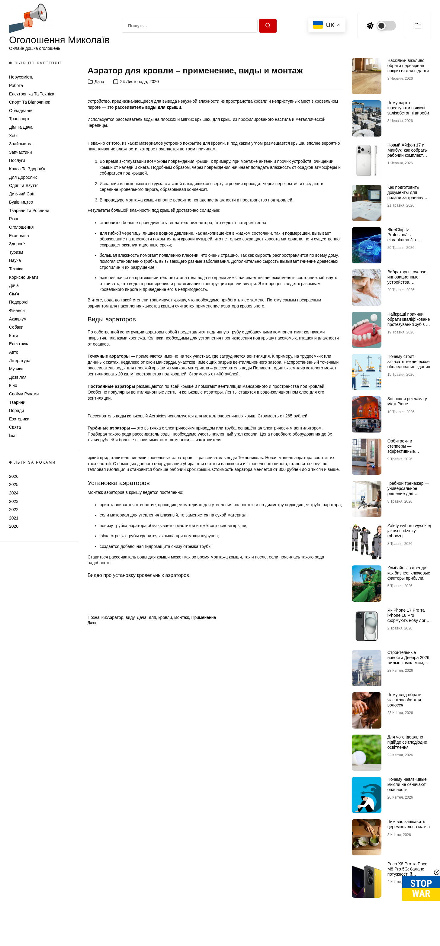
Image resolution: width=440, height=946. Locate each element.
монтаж (181, 808)
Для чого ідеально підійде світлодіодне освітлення (407, 742)
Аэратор (115, 808)
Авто (13, 352)
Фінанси (17, 310)
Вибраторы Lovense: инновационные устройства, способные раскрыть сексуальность (407, 281)
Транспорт (19, 118)
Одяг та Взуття (24, 185)
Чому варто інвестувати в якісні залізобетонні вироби (408, 107)
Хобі (13, 135)
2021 (13, 518)
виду (130, 808)
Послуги (17, 160)
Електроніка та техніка (31, 94)
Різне (14, 218)
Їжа (12, 435)
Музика (16, 368)
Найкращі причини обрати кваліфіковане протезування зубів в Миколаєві (408, 322)
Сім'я (14, 293)
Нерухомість (21, 77)
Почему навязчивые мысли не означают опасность (407, 784)
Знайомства (21, 143)
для (152, 808)
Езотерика (19, 419)
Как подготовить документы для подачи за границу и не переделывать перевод (407, 197)
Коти (13, 335)
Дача (14, 285)
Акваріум (18, 319)
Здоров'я (18, 243)
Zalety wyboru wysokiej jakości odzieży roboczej (409, 530)
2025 (13, 484)
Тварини (17, 402)
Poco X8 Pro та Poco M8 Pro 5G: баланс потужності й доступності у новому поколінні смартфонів (408, 873)
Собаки (16, 327)
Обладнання (21, 110)
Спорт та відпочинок (29, 102)
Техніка (16, 268)
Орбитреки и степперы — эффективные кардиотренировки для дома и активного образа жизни (408, 454)
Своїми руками (24, 393)
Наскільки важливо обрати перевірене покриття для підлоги (408, 65)
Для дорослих (23, 177)
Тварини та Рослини (29, 210)
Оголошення (21, 227)
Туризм (16, 252)
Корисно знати (23, 277)
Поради (16, 410)
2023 (13, 501)
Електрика (19, 343)
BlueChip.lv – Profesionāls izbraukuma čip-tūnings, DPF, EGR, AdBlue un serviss (405, 239)
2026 (13, 476)
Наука (15, 260)
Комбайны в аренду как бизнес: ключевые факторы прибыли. (408, 573)
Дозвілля (18, 377)
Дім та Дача (21, 127)
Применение (203, 808)
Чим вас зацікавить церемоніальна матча (408, 824)
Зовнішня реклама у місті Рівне (407, 401)
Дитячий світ (22, 193)
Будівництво (21, 202)
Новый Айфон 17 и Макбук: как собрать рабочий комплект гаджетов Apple (407, 152)
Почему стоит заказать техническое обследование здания (408, 361)
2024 (13, 493)
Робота (16, 85)
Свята (15, 427)
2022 (13, 509)
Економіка (19, 235)
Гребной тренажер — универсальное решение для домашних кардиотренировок (408, 493)
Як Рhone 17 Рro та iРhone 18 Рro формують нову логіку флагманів (409, 618)
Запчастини (20, 152)
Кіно (13, 385)
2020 (13, 526)
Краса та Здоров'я (27, 168)
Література (20, 360)
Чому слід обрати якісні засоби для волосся (404, 699)
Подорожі (18, 302)
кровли (165, 808)
